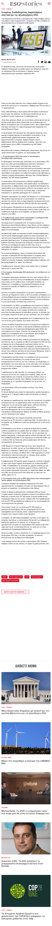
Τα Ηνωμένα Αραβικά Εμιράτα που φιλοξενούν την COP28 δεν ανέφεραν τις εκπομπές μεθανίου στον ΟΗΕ (23, 916)
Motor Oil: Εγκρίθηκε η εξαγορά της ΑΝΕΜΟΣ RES (25, 762)
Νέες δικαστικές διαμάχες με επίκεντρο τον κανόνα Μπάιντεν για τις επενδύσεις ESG (25, 712)
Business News (6, 757)
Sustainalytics (37, 577)
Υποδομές (4, 807)
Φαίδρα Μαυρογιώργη (8, 60)
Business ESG (5, 858)
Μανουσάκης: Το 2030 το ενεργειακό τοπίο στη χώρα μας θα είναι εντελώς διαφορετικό (25, 812)
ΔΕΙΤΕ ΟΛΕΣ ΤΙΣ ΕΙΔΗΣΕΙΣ (15, 592)
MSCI (5, 577)
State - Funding (6, 9)
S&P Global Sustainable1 (10, 580)
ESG (27, 577)
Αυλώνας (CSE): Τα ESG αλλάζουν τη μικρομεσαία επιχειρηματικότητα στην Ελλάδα (22, 863)
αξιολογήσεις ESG (16, 577)
